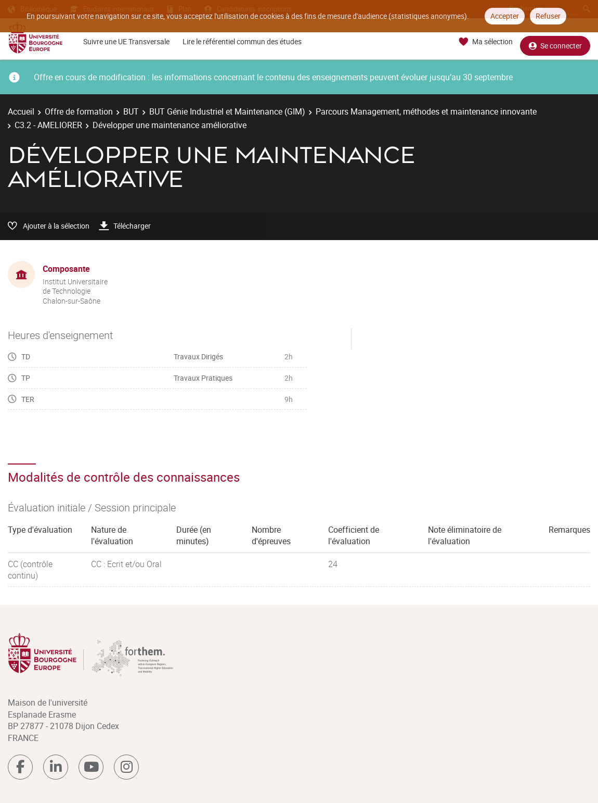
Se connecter (555, 42)
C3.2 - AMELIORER (48, 125)
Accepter (504, 16)
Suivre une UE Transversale (126, 41)
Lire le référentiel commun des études (242, 41)
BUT (131, 111)
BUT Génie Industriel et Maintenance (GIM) (227, 111)
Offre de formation (79, 111)
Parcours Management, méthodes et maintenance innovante (426, 111)
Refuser (548, 16)
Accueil (21, 111)
